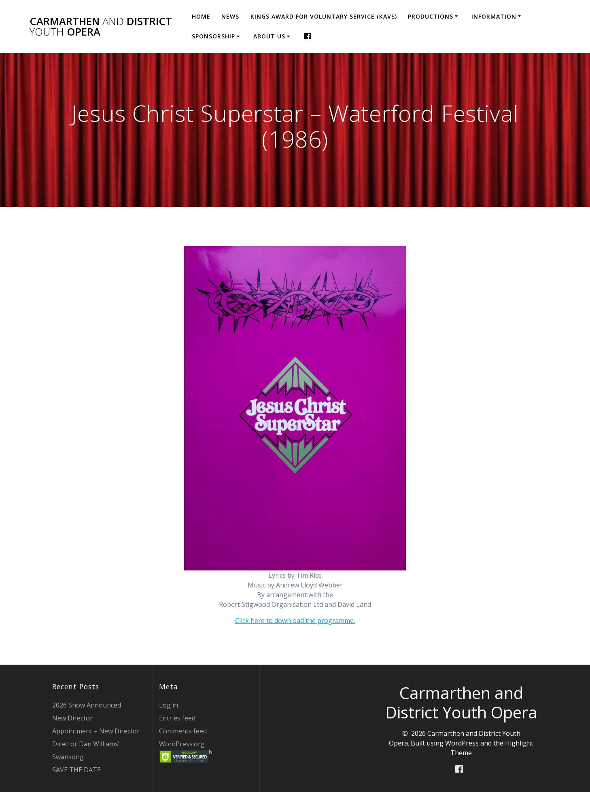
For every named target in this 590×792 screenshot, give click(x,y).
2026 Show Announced (86, 705)
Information (493, 16)
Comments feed (183, 731)
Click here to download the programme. (295, 620)
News (230, 16)
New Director (72, 718)
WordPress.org (182, 743)
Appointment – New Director (96, 731)
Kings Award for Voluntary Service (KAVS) (323, 16)
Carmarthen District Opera (101, 26)
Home (201, 16)
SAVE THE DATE (76, 769)
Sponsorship (213, 36)
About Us (269, 36)
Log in (168, 705)
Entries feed (177, 718)
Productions (430, 16)
